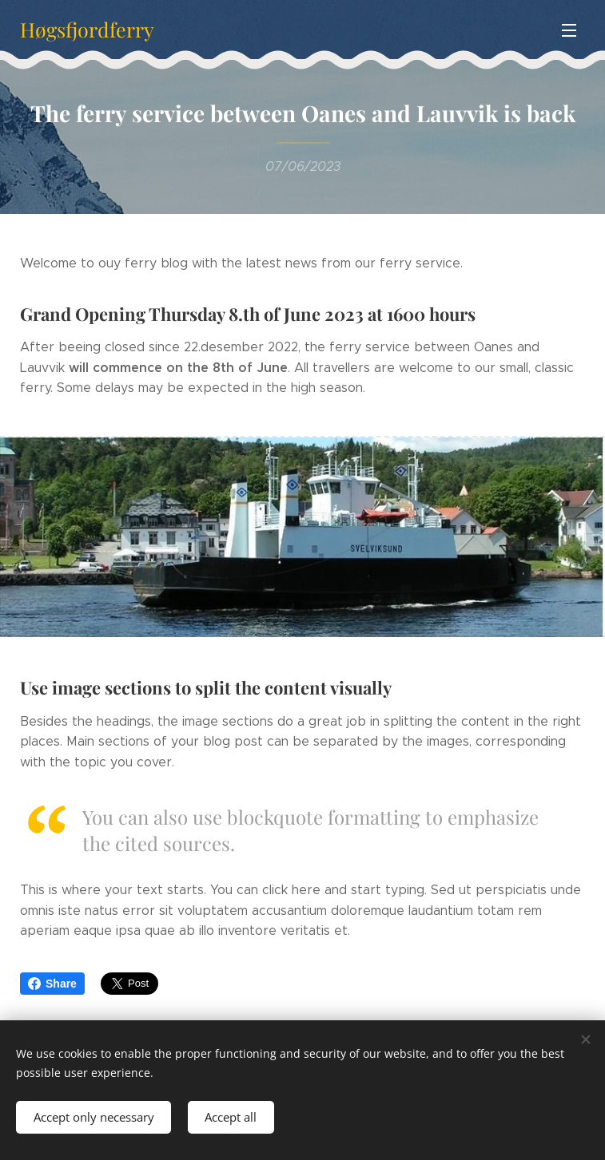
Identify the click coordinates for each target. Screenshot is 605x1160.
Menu (569, 30)
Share (52, 983)
